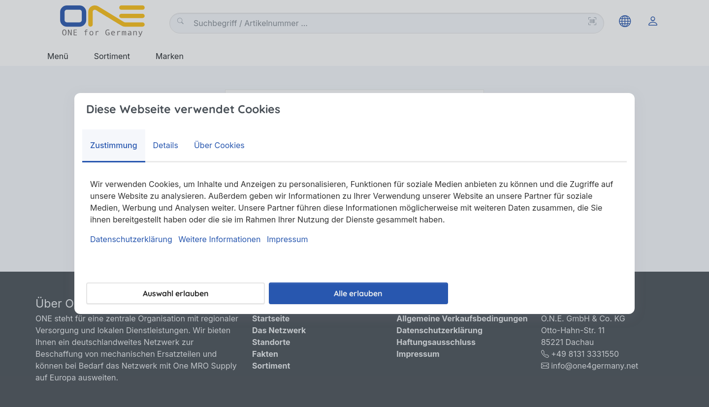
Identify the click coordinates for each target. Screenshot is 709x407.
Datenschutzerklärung (131, 239)
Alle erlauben (358, 293)
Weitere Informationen (219, 239)
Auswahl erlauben (176, 293)
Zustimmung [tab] (113, 145)
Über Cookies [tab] (219, 145)
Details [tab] (165, 145)
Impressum (287, 239)
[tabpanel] (354, 211)
